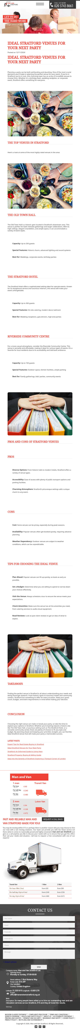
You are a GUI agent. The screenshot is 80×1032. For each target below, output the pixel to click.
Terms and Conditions (59, 1014)
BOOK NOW (39, 30)
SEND (39, 967)
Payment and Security (32, 1018)
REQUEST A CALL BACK (53, 819)
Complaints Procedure (38, 1014)
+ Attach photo (10, 962)
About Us (47, 1016)
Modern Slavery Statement (16, 1014)
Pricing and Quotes (13, 1018)
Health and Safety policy (31, 1016)
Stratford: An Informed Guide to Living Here (25, 751)
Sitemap (9, 1007)
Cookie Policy (68, 1018)
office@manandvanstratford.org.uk (25, 994)
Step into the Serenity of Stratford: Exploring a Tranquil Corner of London (37, 759)
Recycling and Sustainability (30, 1020)
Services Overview (12, 1016)
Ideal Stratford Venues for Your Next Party (24, 748)
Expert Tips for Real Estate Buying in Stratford (26, 744)
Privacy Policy (11, 1020)
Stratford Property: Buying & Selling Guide (24, 755)
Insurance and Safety (51, 1018)
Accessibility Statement (62, 1016)
